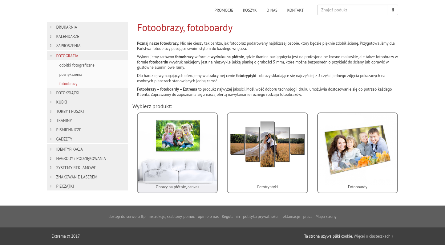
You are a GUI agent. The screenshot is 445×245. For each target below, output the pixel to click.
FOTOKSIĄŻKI (67, 93)
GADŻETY (64, 139)
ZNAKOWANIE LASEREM (77, 177)
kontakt (295, 10)
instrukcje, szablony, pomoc (172, 216)
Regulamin (231, 216)
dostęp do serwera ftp (126, 216)
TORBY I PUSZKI (70, 111)
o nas (271, 10)
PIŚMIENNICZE (68, 130)
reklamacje (290, 216)
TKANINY (64, 120)
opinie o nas (208, 216)
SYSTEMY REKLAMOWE (76, 167)
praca (307, 216)
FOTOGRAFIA (67, 56)
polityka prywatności (260, 216)
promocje (224, 10)
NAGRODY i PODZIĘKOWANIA (81, 158)
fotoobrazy (68, 83)
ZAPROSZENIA (68, 45)
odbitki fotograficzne (77, 65)
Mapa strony (326, 216)
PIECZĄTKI (65, 186)
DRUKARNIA (66, 27)
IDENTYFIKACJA (69, 149)
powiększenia (70, 74)
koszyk (250, 10)
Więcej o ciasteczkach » (373, 236)
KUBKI (61, 102)
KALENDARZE (67, 36)
